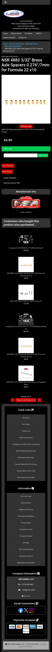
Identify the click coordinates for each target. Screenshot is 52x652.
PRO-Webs (29, 647)
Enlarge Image (26, 126)
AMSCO (38, 33)
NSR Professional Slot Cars (26, 451)
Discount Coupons (26, 556)
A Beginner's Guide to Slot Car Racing (26, 444)
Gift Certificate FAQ (26, 549)
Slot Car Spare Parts (16, 44)
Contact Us (22, 38)
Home (5, 33)
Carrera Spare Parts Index (26, 471)
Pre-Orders (29, 33)
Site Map (26, 543)
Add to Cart (43, 155)
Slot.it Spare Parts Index (26, 477)
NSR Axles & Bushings (13, 46)
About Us (26, 418)
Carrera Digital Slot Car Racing (26, 464)
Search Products (9, 38)
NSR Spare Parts (32, 44)
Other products (26, 212)
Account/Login (26, 496)
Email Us (26, 596)
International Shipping (26, 516)
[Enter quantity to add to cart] (20, 155)
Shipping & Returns (26, 509)
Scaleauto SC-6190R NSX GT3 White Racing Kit (26, 248)
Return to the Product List (26, 400)
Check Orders (26, 503)
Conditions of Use (25, 529)
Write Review (7, 172)
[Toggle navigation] (5, 2)
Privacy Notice (26, 523)
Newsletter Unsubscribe (26, 563)
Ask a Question (7, 166)
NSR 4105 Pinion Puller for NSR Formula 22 (26, 301)
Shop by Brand (16, 33)
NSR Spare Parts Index (26, 458)
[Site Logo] (26, 12)
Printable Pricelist (26, 536)
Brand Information (26, 438)
